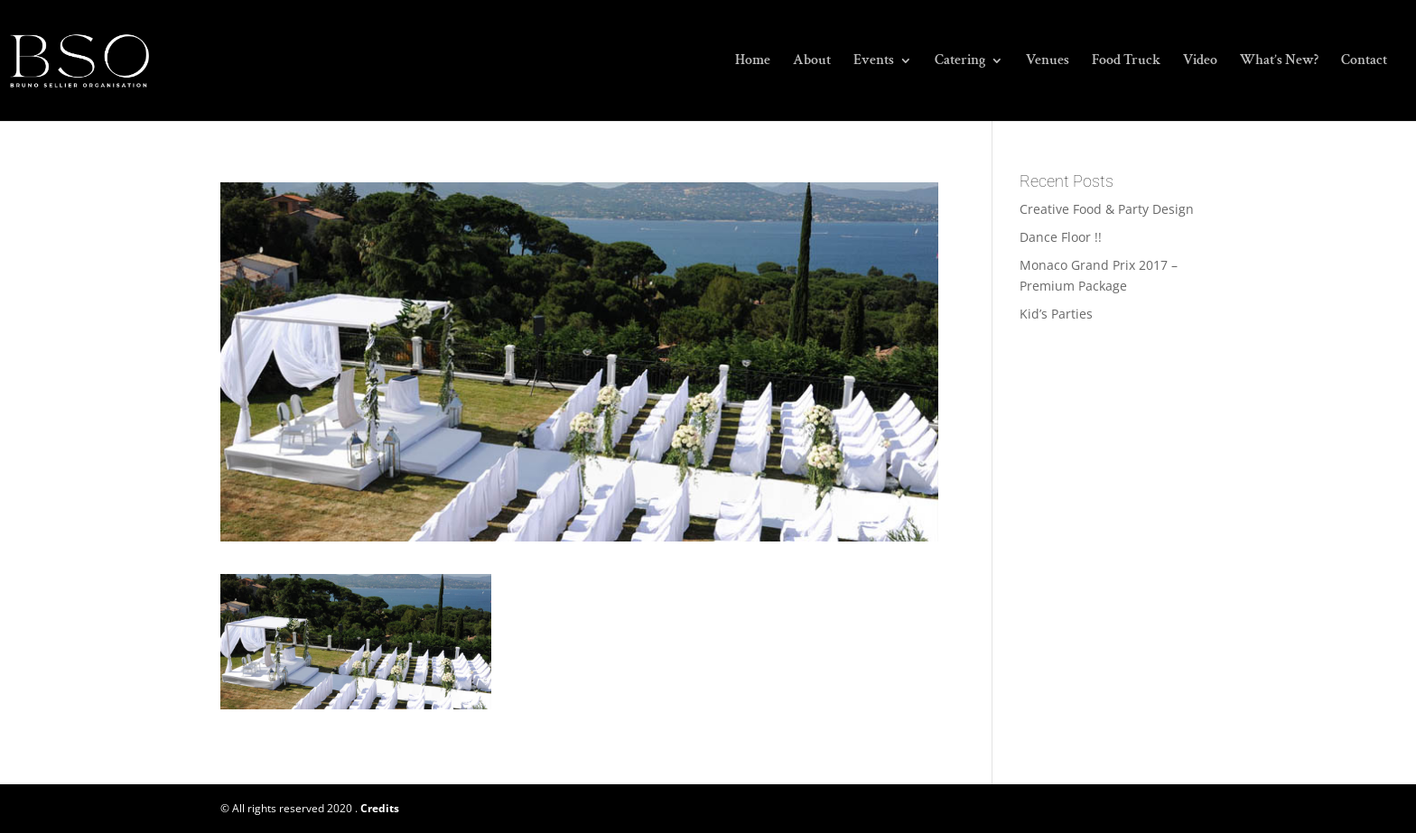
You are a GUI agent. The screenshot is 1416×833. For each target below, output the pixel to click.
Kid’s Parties (1056, 313)
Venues (1047, 61)
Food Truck (1126, 61)
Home (752, 61)
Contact (1364, 61)
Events (873, 61)
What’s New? (1279, 61)
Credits (379, 808)
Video (1200, 61)
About (812, 61)
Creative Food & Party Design (1107, 209)
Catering (960, 61)
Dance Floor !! (1061, 236)
